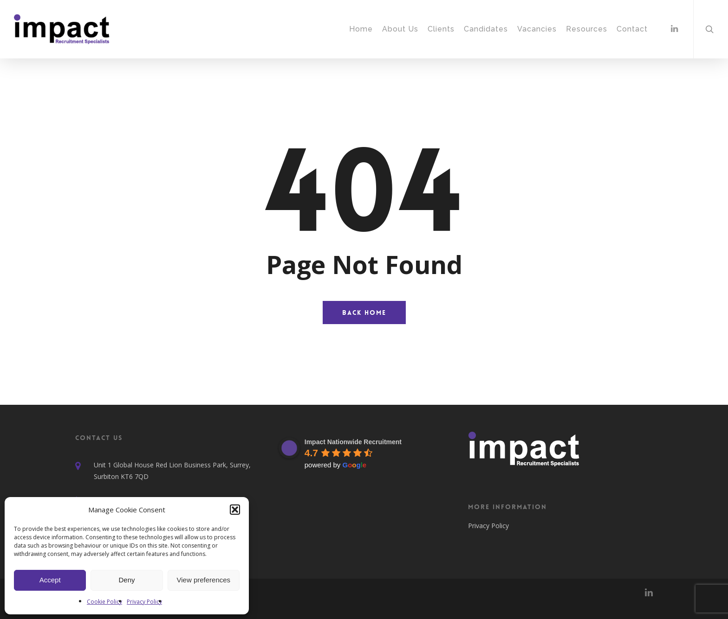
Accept (50, 580)
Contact (632, 29)
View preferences (204, 580)
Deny (126, 580)
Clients (441, 29)
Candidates (486, 29)
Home (361, 29)
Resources (586, 29)
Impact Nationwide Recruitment (353, 442)
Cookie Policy (104, 602)
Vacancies (537, 29)
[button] (235, 509)
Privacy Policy (144, 602)
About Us (400, 29)
